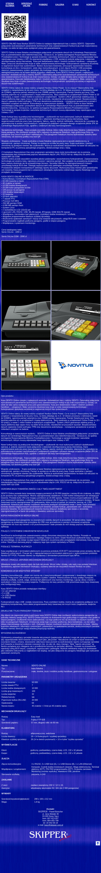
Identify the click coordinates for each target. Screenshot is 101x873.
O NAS (75, 5)
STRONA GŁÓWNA (9, 4)
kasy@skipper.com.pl (53, 825)
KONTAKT (91, 5)
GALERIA (59, 5)
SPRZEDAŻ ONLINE (26, 4)
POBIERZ (43, 5)
